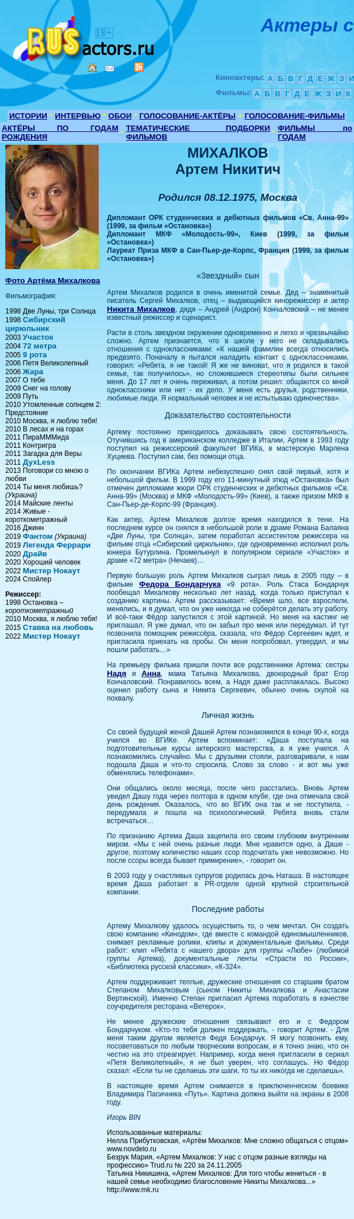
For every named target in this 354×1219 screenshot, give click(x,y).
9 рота (35, 354)
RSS (139, 67)
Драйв (35, 553)
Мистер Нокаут (51, 570)
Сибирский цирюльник (35, 324)
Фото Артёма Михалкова (52, 280)
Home (92, 68)
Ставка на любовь (58, 627)
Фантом (38, 536)
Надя (116, 673)
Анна (151, 673)
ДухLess (39, 462)
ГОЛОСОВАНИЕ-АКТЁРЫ (187, 116)
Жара (33, 371)
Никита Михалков (141, 309)
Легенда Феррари (57, 545)
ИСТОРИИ (28, 116)
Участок (38, 337)
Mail (109, 68)
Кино (85, 36)
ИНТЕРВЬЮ (77, 116)
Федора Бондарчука (180, 584)
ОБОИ (119, 116)
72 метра (40, 346)
